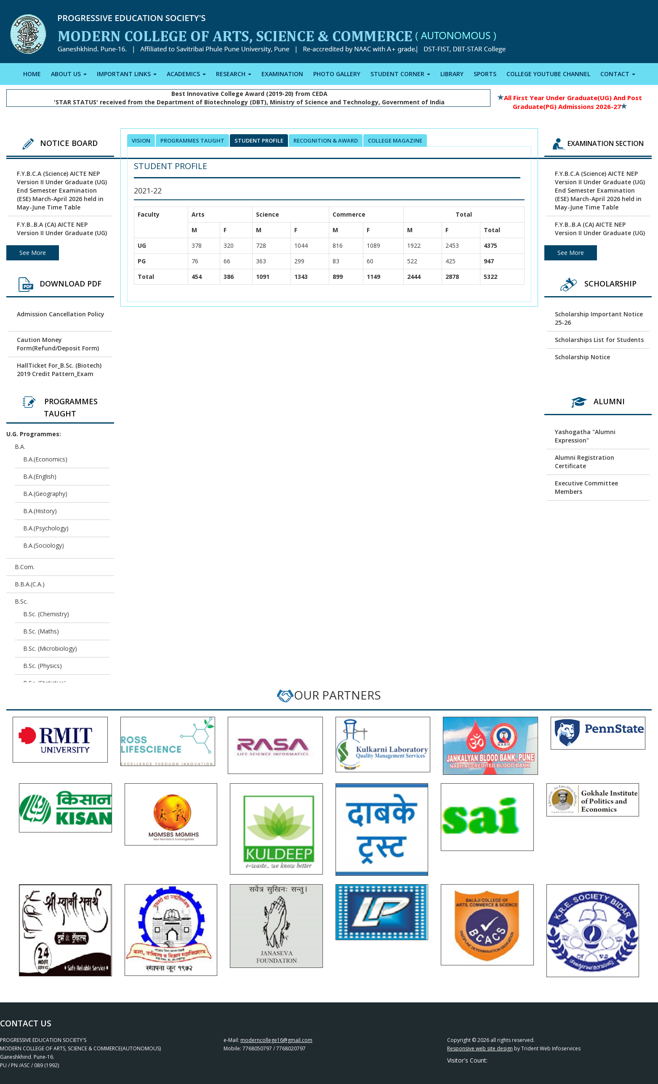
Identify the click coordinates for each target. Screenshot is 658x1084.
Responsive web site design (480, 1048)
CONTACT (617, 74)
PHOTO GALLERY (336, 74)
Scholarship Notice (582, 357)
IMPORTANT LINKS (127, 74)
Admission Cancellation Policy (60, 314)
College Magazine (395, 140)
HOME (32, 74)
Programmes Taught (192, 140)
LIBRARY (452, 74)
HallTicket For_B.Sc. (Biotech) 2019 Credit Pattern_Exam (59, 369)
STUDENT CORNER (400, 74)
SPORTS (485, 74)
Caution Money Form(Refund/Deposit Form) (58, 344)
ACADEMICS (186, 74)
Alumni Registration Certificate (584, 461)
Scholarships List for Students (599, 340)
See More (32, 253)
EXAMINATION (282, 74)
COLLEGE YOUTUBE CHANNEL (548, 74)
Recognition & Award (325, 140)
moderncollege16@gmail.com (276, 1040)
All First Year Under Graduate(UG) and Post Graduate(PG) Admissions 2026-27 (570, 102)
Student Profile (258, 140)
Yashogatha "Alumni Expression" (585, 436)
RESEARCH (233, 74)
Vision (141, 140)
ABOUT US (69, 74)
